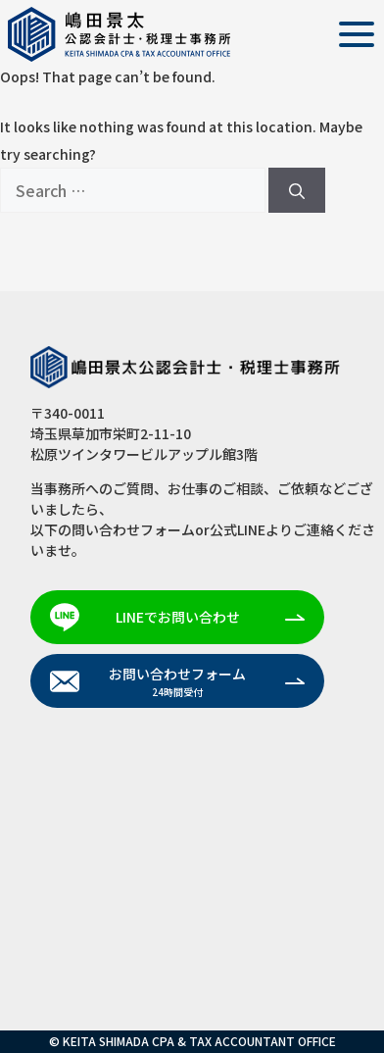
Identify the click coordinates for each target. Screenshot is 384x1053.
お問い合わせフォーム (177, 681)
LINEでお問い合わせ (178, 617)
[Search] (296, 190)
